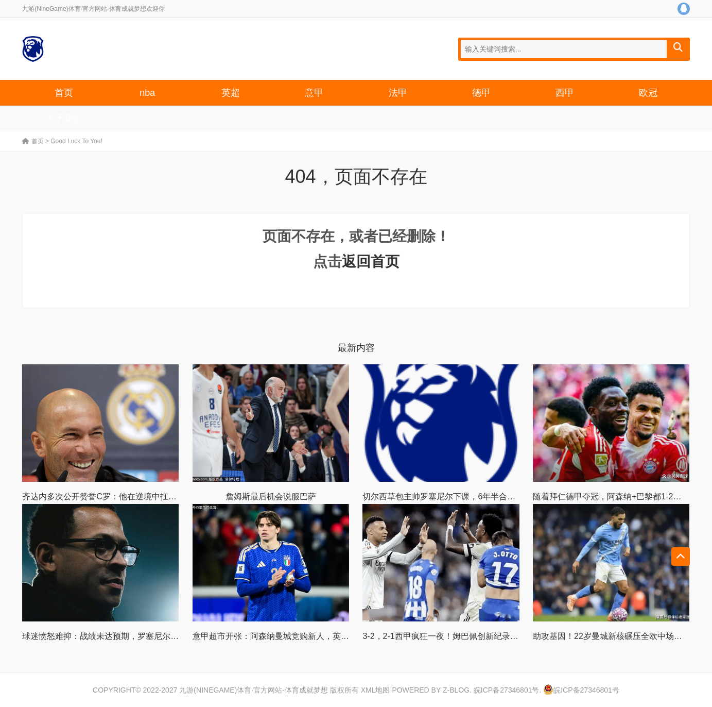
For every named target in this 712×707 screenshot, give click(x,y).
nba (147, 93)
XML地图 (375, 690)
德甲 (481, 93)
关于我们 (63, 118)
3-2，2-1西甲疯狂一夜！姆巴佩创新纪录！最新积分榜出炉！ (473, 636)
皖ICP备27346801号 (507, 690)
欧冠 (648, 93)
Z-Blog (456, 690)
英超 (230, 93)
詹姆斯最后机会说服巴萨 (270, 496)
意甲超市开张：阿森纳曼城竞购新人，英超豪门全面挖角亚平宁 (308, 636)
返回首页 (371, 262)
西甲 (564, 93)
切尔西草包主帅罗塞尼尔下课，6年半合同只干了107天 (462, 496)
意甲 (314, 93)
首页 (64, 93)
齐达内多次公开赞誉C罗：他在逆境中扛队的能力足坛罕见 (128, 496)
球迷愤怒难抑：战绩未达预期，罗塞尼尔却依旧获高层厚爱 (129, 636)
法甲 (398, 93)
